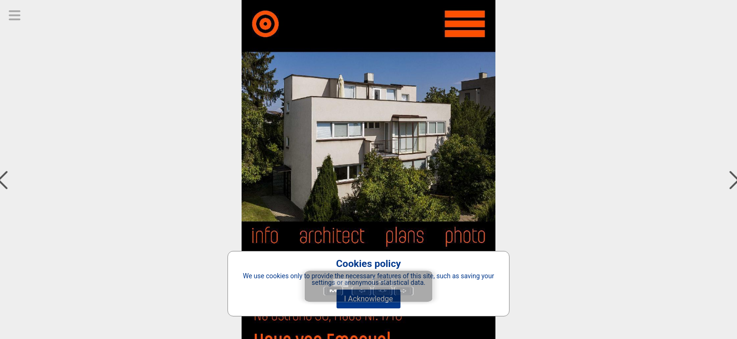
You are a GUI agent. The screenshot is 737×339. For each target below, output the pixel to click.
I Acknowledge (368, 298)
